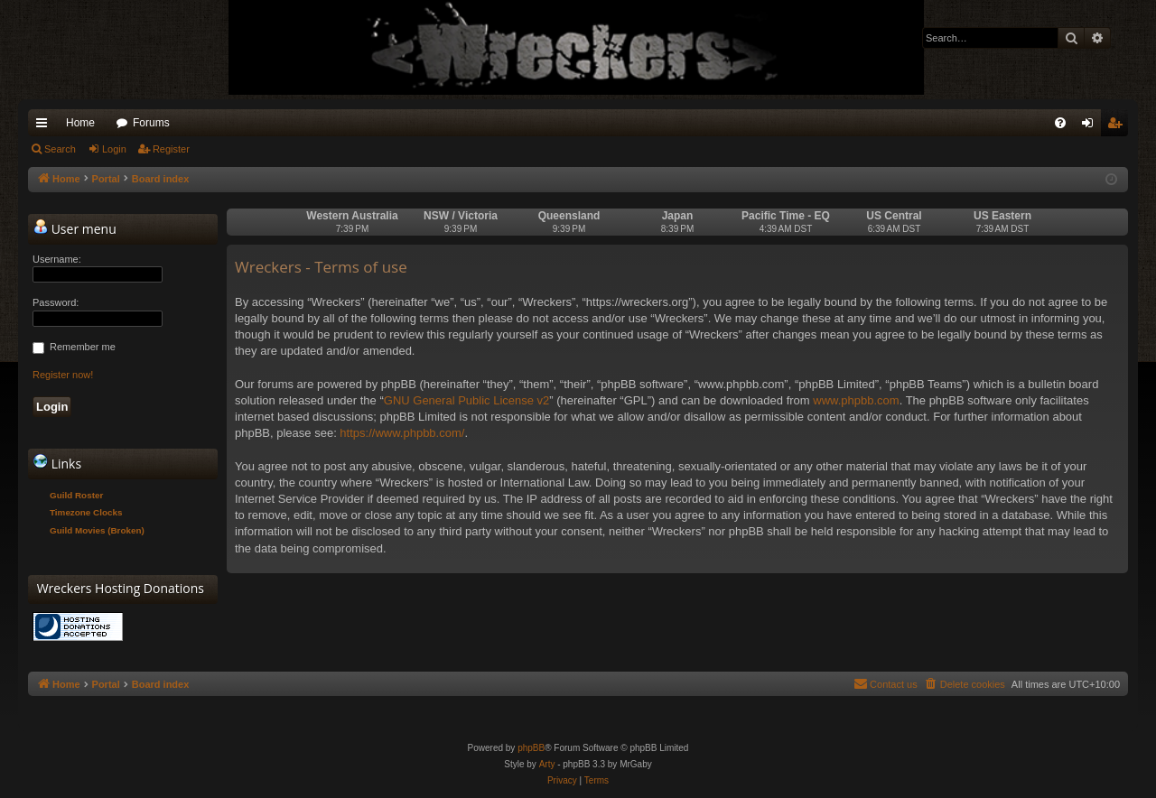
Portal (106, 178)
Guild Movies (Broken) (97, 530)
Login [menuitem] (1091, 126)
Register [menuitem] (1118, 126)
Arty (547, 764)
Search (60, 149)
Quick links (45, 126)
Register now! (63, 374)
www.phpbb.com (856, 400)
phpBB (531, 748)
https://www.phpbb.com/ (402, 433)
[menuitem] (1060, 122)
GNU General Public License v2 (467, 400)
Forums (151, 122)
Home (80, 122)
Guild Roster (76, 495)
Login (114, 149)
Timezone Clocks (86, 512)
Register (171, 149)
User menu (75, 228)
